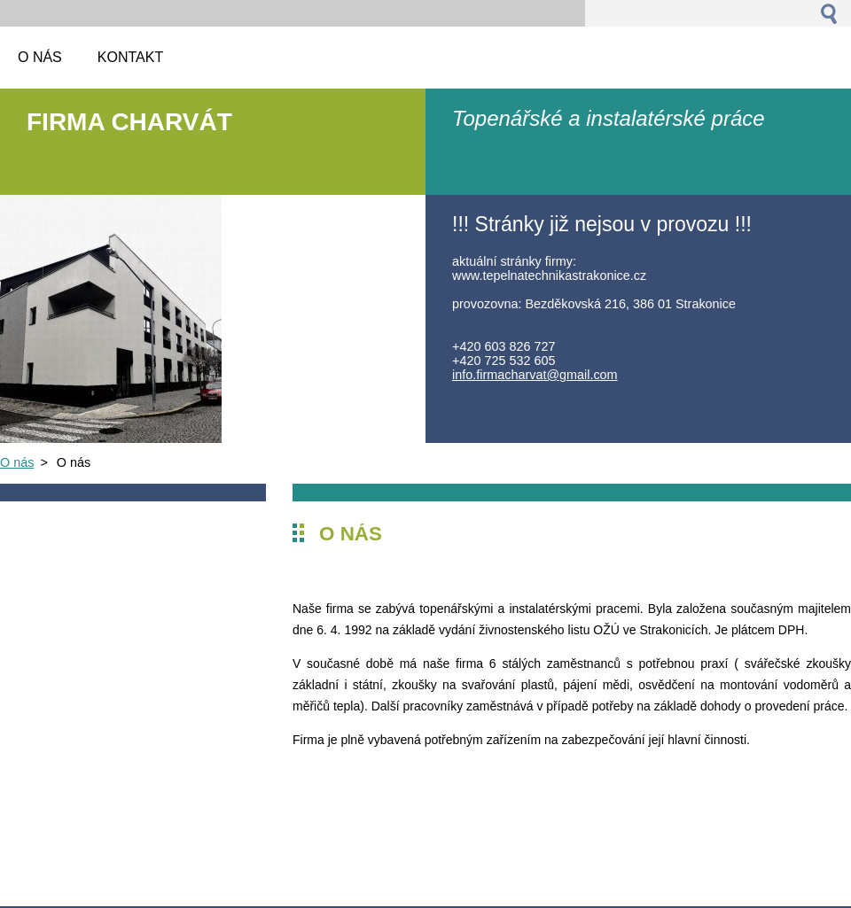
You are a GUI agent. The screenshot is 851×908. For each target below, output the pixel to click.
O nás (17, 462)
